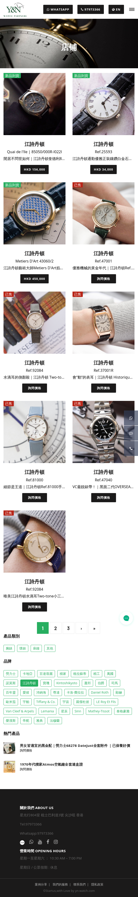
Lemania (47, 711)
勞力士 (11, 673)
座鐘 (36, 648)
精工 (96, 673)
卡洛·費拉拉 (75, 692)
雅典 (39, 720)
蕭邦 (87, 683)
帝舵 (26, 720)
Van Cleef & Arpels (20, 711)
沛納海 (41, 692)
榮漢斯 (11, 720)
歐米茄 (11, 701)
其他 (50, 648)
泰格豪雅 (123, 711)
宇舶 (26, 701)
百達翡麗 (46, 673)
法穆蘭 (55, 720)
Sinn (78, 711)
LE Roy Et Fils (106, 701)
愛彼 (26, 692)
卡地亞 (28, 673)
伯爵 (101, 683)
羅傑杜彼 (82, 701)
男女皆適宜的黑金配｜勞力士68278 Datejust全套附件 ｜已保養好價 (75, 745)
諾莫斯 (11, 683)
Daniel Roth (100, 692)
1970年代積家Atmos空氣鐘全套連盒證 (51, 764)
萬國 (110, 673)
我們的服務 (60, 884)
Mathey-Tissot (98, 711)
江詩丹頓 (29, 683)
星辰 (64, 711)
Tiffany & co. (45, 701)
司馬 (114, 683)
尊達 (56, 692)
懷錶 (22, 648)
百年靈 (11, 692)
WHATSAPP (58, 9)
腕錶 (9, 648)
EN (116, 9)
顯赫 (119, 692)
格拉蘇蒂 (79, 673)
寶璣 (46, 683)
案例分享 (41, 884)
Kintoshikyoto (66, 683)
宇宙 (65, 701)
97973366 (90, 9)
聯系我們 (79, 884)
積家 (63, 673)
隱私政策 (97, 884)
